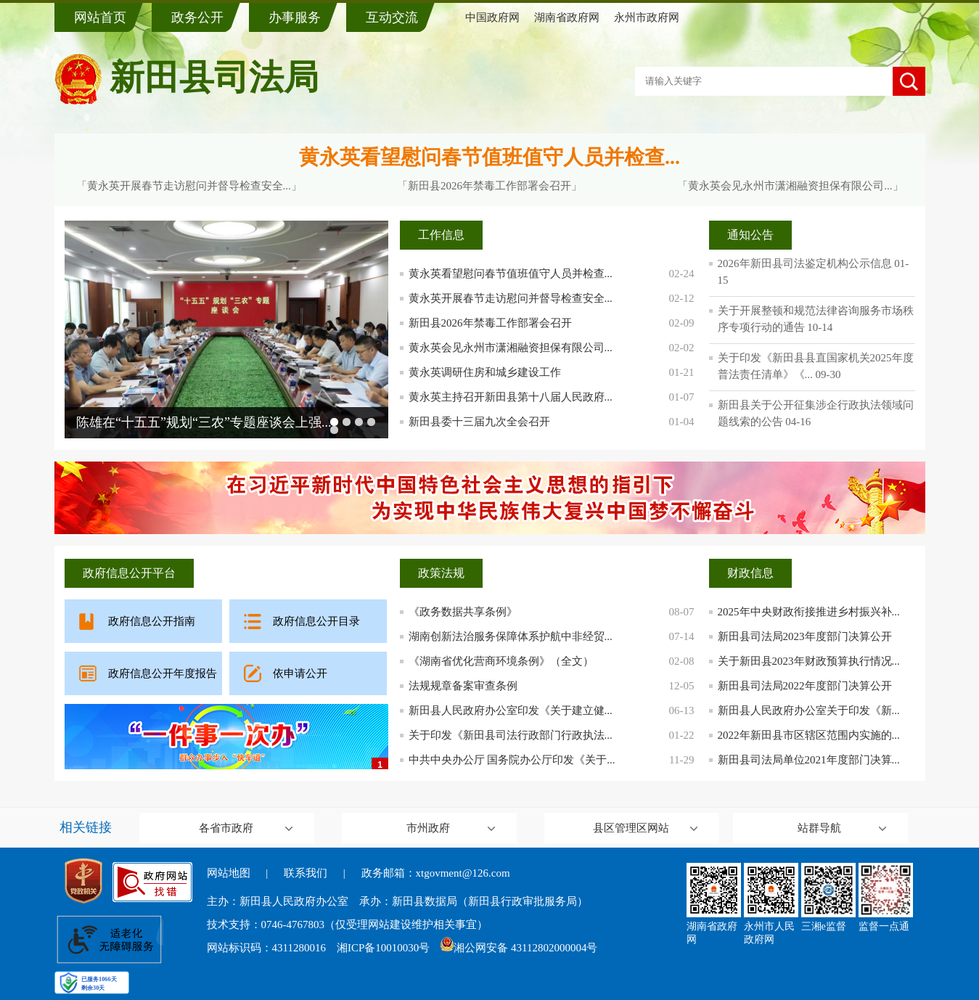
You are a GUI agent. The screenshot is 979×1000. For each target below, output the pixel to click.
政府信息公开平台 (129, 573)
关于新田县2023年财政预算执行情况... (809, 661)
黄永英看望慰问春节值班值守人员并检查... (489, 157)
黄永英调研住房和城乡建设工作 (485, 372)
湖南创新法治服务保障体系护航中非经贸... (511, 636)
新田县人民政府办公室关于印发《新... (809, 710)
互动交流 (392, 17)
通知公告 (750, 235)
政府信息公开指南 (151, 621)
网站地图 (228, 873)
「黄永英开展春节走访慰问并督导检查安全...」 (189, 186)
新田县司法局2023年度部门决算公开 (805, 636)
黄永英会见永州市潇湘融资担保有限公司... (511, 347)
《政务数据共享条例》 (463, 612)
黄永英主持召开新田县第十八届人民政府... (511, 397)
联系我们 (305, 873)
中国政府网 (492, 17)
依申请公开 (300, 673)
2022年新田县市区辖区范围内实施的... (809, 735)
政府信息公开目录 (316, 621)
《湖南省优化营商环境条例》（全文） (501, 661)
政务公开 (197, 17)
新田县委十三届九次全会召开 (479, 421)
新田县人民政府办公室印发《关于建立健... (511, 710)
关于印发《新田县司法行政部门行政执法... (511, 735)
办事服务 (295, 17)
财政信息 (750, 573)
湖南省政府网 (566, 17)
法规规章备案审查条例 (463, 686)
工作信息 (441, 235)
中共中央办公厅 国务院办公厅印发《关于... (512, 760)
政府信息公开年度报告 (162, 673)
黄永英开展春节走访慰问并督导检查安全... (511, 298)
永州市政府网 (646, 17)
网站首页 (100, 17)
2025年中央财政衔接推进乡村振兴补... (809, 612)
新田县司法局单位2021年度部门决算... (809, 760)
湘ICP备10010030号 (383, 948)
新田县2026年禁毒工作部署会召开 (490, 323)
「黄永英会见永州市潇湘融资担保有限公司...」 (790, 186)
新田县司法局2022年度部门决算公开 (805, 686)
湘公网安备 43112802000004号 (519, 948)
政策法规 (441, 573)
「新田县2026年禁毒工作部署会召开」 (489, 186)
